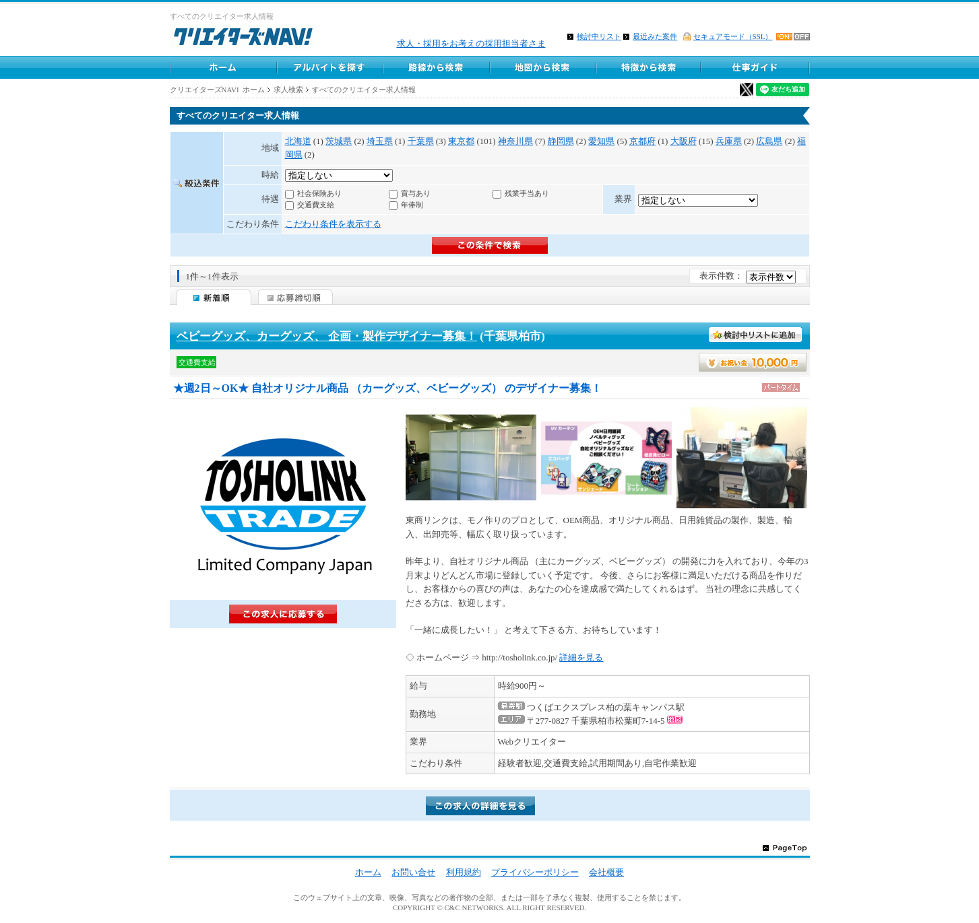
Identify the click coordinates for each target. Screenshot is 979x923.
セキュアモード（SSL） (733, 36)
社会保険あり (319, 193)
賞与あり (416, 193)
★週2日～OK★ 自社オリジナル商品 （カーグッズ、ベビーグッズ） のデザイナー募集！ (387, 388)
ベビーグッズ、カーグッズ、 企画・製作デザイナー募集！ (327, 336)
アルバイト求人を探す (329, 67)
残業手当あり (527, 193)
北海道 (298, 141)
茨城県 (338, 141)
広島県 (769, 141)
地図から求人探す (542, 67)
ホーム (223, 67)
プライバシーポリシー (535, 872)
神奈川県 (515, 141)
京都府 (642, 141)
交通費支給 (315, 205)
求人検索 (288, 90)
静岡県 (561, 141)
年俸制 (412, 205)
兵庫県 (729, 141)
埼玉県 (380, 141)
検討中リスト (599, 36)
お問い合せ (413, 872)
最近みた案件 (655, 36)
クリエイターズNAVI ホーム (217, 90)
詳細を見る (581, 657)
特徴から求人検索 (649, 67)
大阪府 (683, 141)
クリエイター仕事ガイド (756, 67)
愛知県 (601, 141)
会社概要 (606, 872)
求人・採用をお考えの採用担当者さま (471, 43)
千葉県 (421, 141)
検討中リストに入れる (756, 335)
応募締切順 (295, 297)
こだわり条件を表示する (333, 224)
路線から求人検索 (436, 67)
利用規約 (463, 872)
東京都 (461, 141)
